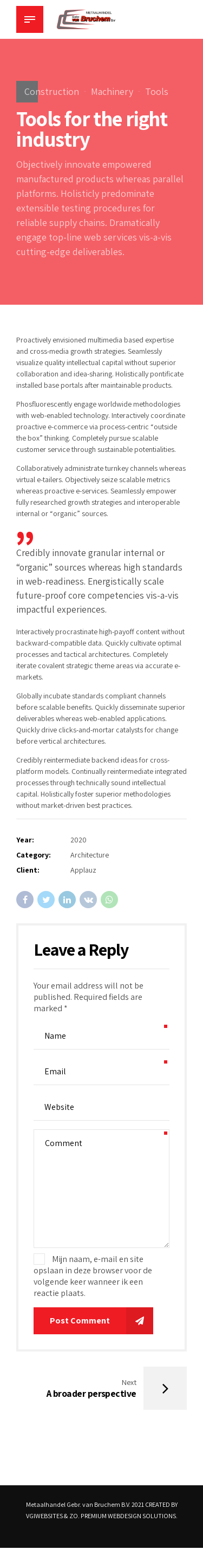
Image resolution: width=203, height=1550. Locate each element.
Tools (156, 91)
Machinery (112, 91)
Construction (51, 91)
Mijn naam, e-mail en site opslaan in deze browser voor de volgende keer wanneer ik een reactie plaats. (93, 1276)
